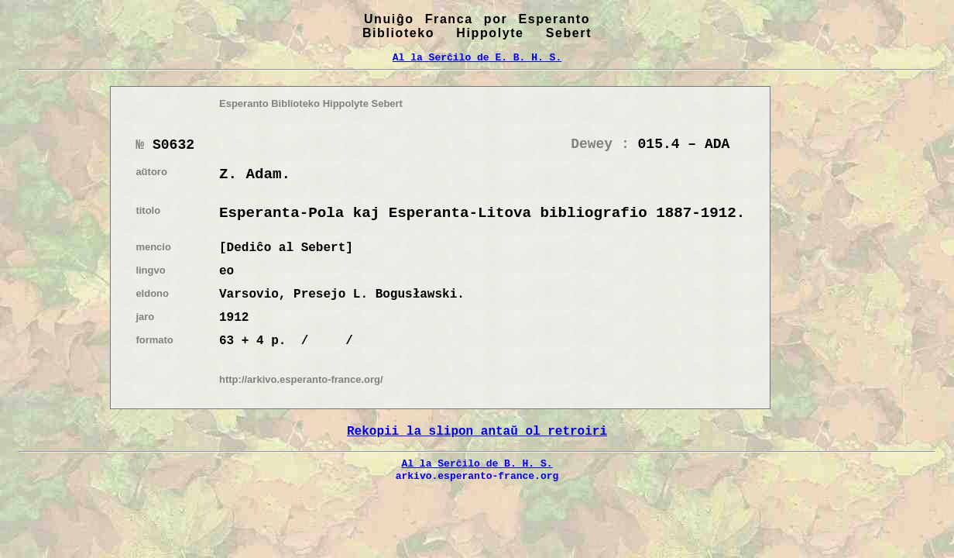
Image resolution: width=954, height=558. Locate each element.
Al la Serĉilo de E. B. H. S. (477, 57)
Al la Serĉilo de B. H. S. (476, 463)
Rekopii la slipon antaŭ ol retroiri (477, 432)
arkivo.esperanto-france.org (477, 476)
